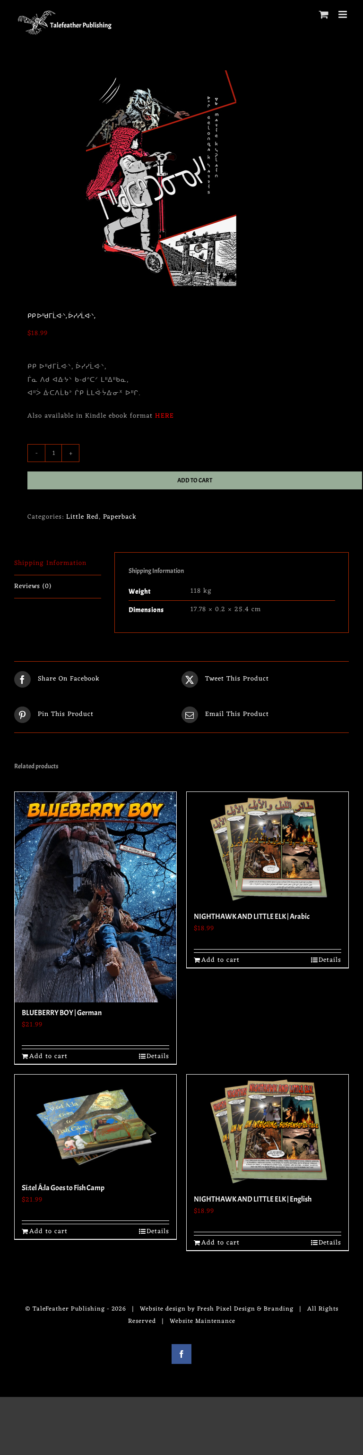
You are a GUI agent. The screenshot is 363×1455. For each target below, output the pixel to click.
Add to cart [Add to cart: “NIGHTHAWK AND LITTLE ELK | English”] (220, 1243)
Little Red (82, 517)
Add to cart (194, 480)
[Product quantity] (53, 453)
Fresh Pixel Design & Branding (245, 1309)
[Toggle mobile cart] (324, 14)
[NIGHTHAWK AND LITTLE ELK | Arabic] (267, 849)
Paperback (120, 517)
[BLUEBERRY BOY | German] (95, 897)
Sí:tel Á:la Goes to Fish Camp (63, 1188)
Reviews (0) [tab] (33, 586)
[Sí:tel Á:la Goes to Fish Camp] (95, 1126)
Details (158, 1056)
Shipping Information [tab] (50, 563)
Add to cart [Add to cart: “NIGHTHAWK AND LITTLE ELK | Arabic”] (220, 960)
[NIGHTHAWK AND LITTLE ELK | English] (267, 1132)
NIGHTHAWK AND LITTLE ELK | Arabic (252, 916)
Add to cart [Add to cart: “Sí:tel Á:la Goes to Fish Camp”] (48, 1231)
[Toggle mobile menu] (343, 14)
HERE (164, 416)
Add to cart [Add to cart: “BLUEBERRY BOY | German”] (48, 1056)
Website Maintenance (202, 1321)
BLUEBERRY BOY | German (62, 1013)
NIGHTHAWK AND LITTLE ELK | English (252, 1199)
